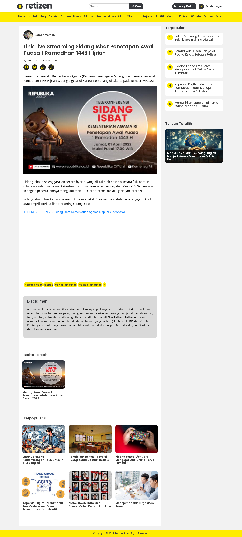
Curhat (172, 16)
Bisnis (77, 16)
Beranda (24, 16)
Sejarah (148, 16)
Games (208, 16)
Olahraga (133, 16)
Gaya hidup (116, 16)
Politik (160, 16)
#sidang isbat (33, 284)
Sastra (101, 16)
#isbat (48, 284)
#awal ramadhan (66, 284)
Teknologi (40, 16)
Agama (66, 16)
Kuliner (184, 16)
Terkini (53, 16)
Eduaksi (89, 16)
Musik (220, 16)
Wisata (196, 16)
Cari (136, 6)
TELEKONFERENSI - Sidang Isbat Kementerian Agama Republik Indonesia (74, 212)
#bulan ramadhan (90, 284)
